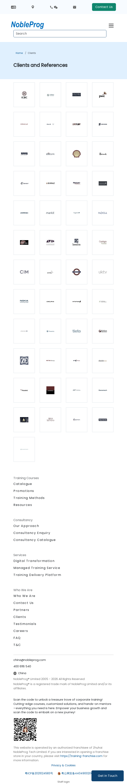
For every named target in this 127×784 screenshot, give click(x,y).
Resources (22, 505)
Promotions (23, 491)
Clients (32, 53)
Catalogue (22, 484)
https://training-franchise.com (81, 756)
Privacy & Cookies (63, 765)
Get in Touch (107, 776)
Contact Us (104, 7)
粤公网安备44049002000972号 (81, 773)
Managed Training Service (36, 568)
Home (19, 53)
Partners (21, 610)
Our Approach (26, 526)
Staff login (63, 781)
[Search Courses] (59, 33)
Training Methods (29, 498)
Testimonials (24, 624)
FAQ (17, 638)
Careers (20, 631)
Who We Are (24, 596)
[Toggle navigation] (111, 25)
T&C (17, 645)
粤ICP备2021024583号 (39, 773)
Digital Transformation (34, 561)
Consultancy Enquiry (31, 533)
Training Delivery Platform (37, 575)
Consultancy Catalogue (34, 540)
